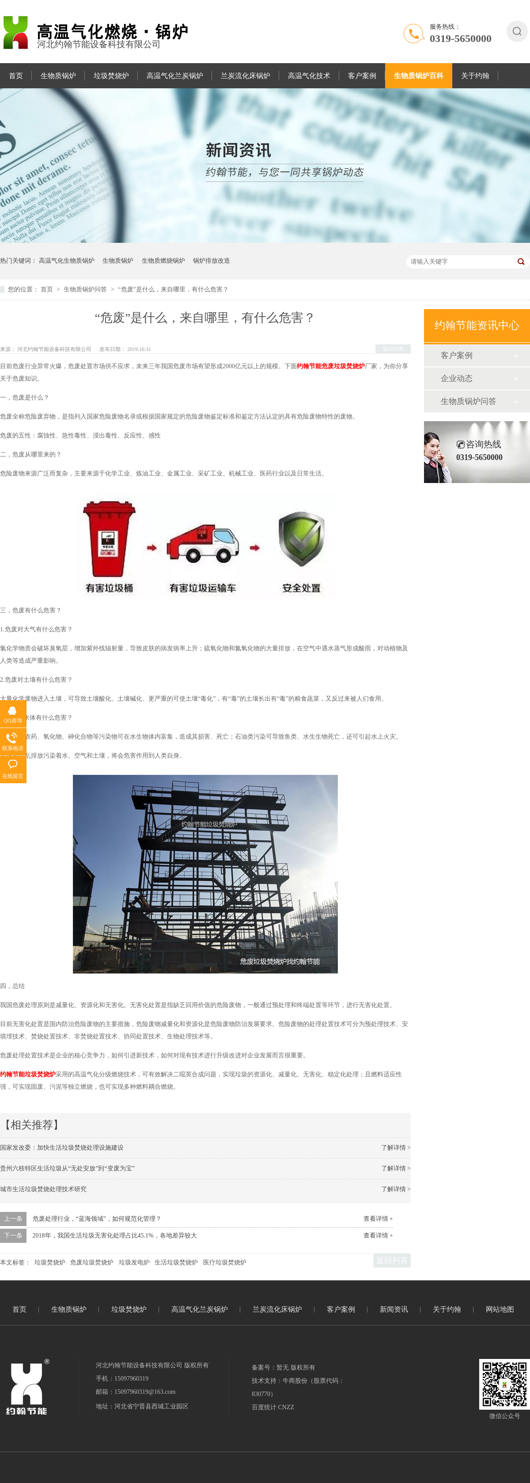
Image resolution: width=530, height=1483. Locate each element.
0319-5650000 (461, 38)
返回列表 (393, 349)
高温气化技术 (309, 75)
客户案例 (362, 75)
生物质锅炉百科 (418, 75)
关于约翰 (475, 75)
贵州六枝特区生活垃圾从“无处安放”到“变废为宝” (67, 1168)
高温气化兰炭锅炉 (175, 75)
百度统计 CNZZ (273, 1407)
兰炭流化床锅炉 (245, 75)
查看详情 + (378, 1218)
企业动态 (457, 378)
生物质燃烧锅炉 (163, 260)
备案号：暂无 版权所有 (283, 1367)
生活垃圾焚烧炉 (176, 1262)
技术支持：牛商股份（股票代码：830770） (298, 1387)
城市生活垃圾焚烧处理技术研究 (43, 1189)
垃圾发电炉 (134, 1262)
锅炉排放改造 (211, 260)
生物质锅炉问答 (86, 289)
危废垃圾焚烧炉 (92, 1262)
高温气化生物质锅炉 (67, 260)
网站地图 (500, 1309)
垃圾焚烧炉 (111, 75)
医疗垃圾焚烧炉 (224, 1262)
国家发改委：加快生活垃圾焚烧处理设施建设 (62, 1147)
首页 (16, 75)
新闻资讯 (394, 1309)
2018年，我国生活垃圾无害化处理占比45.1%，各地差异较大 (115, 1235)
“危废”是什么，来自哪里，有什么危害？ (173, 289)
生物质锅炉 (58, 75)
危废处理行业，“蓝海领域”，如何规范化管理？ (97, 1218)
